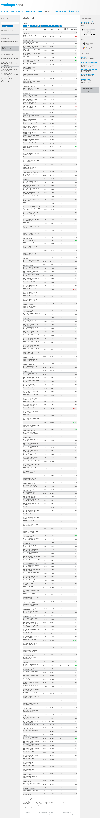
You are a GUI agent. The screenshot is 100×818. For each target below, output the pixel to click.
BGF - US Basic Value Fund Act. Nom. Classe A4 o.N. (31, 370)
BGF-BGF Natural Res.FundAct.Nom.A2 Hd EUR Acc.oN (31, 482)
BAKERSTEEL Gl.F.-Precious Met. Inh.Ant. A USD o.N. (31, 54)
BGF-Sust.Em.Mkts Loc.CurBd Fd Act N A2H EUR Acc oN (31, 601)
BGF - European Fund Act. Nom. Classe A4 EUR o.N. (31, 264)
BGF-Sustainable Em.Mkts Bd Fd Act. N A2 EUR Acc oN (31, 626)
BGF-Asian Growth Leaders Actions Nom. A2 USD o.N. (30, 475)
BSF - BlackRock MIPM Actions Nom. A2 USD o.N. (30, 773)
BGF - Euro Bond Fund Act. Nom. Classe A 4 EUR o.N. (31, 234)
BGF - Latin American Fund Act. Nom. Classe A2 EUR (31, 328)
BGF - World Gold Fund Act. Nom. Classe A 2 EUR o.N (31, 422)
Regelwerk (34, 799)
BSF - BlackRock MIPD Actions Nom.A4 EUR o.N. (30, 759)
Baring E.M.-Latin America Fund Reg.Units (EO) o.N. (31, 89)
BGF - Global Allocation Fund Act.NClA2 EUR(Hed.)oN (30, 293)
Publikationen (5, 38)
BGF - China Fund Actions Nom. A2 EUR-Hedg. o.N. (31, 200)
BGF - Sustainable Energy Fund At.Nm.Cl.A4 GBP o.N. (31, 346)
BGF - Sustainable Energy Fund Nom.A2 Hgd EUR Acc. (31, 349)
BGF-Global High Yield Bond (30, 563)
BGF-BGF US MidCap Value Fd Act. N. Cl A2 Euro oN (30, 493)
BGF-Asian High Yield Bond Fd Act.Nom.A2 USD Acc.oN (30, 479)
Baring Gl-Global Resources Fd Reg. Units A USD (30, 96)
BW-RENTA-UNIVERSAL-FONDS (31, 790)
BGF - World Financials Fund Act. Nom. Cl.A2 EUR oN (31, 415)
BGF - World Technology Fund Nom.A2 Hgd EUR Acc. (30, 468)
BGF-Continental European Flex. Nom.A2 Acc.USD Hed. (31, 504)
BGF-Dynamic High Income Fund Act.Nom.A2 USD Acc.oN (31, 511)
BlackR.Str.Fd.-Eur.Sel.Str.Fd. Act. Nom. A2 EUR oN (31, 693)
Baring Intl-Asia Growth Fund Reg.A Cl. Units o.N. (30, 107)
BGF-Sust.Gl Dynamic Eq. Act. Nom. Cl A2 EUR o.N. (30, 608)
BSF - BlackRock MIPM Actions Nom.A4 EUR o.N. (30, 780)
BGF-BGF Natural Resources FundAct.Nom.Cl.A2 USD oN (30, 486)
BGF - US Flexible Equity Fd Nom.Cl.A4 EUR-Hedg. (30, 388)
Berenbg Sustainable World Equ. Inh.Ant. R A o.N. (31, 161)
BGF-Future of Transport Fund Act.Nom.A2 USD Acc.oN (30, 553)
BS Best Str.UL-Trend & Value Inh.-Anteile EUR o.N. (30, 738)
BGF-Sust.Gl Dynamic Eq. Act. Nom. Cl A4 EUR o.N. (30, 616)
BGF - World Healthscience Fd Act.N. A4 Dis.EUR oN (30, 440)
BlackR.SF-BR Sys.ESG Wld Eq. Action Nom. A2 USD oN (31, 690)
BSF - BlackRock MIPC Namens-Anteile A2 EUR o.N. (31, 742)
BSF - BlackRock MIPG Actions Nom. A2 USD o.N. (30, 763)
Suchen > (7, 26)
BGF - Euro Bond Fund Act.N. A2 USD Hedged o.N (31, 237)
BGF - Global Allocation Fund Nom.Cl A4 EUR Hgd (30, 303)
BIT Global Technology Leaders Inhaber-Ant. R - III (30, 669)
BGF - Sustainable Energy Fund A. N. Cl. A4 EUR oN (31, 335)
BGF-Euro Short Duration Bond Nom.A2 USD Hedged (30, 532)
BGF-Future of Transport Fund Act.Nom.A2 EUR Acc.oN (30, 550)
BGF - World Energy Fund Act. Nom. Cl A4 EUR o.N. (30, 408)
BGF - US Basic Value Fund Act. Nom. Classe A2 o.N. (31, 367)
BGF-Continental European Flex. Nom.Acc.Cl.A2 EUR (31, 507)
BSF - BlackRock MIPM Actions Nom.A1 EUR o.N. (30, 777)
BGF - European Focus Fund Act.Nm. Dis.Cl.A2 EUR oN (30, 250)
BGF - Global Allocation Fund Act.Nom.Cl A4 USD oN (30, 300)
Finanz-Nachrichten (7, 54)
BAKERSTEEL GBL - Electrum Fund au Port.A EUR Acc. (30, 47)
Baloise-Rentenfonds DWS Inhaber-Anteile (29, 71)
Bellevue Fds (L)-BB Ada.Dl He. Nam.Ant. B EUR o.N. (30, 133)
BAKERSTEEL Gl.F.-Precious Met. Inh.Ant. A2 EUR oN (31, 57)
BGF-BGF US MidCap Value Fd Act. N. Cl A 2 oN (30, 489)
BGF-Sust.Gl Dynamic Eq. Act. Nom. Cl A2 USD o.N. (30, 612)
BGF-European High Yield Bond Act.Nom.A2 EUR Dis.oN (31, 539)
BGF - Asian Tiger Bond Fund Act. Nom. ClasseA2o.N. (31, 189)
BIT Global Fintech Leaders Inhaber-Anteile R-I (29, 658)
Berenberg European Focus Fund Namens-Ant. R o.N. (31, 150)
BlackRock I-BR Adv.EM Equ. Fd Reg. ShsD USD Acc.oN (31, 700)
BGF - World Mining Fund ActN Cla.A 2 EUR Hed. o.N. (30, 458)
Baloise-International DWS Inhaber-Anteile (29, 68)
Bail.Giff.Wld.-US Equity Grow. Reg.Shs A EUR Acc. (30, 43)
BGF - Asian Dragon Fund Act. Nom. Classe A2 (30, 178)
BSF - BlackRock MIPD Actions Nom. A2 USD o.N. (30, 752)
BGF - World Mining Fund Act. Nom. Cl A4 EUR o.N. (30, 451)
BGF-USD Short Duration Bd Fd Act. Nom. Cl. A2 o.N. (31, 647)
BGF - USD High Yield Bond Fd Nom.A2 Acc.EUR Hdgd (30, 399)
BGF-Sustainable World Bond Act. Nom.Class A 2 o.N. (31, 630)
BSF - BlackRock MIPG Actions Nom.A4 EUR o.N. (30, 770)
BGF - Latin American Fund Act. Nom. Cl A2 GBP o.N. (31, 325)
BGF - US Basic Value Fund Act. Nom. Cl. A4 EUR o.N (31, 363)
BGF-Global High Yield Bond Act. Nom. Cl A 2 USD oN (31, 566)
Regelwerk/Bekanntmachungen (45, 812)
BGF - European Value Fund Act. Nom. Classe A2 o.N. (31, 275)
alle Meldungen (4, 83)
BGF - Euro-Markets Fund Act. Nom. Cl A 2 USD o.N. (30, 243)
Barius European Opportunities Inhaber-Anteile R (30, 123)
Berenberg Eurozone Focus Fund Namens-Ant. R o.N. (31, 157)
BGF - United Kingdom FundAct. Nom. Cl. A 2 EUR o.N (31, 356)
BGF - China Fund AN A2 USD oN (31, 206)
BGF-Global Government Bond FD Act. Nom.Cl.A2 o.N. (31, 557)
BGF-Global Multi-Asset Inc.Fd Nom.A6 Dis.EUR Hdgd (30, 580)
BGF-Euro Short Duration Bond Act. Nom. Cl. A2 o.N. (30, 528)
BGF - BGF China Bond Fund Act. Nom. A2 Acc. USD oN (31, 193)
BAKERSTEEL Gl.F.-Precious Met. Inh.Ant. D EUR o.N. (31, 61)
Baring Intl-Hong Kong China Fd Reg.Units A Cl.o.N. (31, 116)
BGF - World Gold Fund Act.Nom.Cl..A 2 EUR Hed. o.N (30, 433)
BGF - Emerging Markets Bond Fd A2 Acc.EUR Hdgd (31, 209)
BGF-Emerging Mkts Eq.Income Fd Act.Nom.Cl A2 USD (31, 521)
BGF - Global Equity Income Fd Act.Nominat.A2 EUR (30, 310)
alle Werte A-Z (5, 33)
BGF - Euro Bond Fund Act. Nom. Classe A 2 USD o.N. (31, 230)
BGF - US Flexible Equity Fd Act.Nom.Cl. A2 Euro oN (30, 385)
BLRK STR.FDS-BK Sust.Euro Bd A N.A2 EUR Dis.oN (31, 718)
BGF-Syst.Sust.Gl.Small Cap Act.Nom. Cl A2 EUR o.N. (30, 644)
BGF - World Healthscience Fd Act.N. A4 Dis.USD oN (30, 444)
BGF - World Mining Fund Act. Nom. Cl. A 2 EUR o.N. (30, 454)
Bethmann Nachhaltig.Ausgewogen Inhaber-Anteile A (30, 171)
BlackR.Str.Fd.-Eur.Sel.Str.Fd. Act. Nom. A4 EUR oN (31, 697)
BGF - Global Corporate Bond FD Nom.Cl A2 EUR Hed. (31, 307)
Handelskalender (67, 812)
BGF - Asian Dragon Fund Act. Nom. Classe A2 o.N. (30, 182)
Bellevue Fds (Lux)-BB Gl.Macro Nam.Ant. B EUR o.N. (31, 136)
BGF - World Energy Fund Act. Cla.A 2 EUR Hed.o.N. (30, 405)
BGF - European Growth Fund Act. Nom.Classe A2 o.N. (31, 268)
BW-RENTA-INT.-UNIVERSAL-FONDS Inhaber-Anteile (30, 787)
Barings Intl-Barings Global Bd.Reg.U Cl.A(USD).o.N (29, 120)
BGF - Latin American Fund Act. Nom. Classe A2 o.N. (31, 332)
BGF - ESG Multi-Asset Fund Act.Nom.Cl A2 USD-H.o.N (30, 223)
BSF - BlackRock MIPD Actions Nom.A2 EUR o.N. (30, 756)
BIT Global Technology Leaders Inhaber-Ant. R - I (30, 665)
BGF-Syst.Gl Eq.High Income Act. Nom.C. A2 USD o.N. (31, 637)
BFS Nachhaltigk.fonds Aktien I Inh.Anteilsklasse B (30, 175)
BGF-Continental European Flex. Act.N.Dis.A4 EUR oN (31, 500)
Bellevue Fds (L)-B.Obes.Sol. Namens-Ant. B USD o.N (30, 127)
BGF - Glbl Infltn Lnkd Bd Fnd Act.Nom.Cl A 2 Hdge (30, 282)
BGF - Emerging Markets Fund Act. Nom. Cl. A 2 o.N (30, 216)
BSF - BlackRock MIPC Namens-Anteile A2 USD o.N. (31, 745)
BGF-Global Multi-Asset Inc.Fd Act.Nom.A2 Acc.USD (30, 577)
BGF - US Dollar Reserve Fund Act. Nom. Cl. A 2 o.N (30, 374)
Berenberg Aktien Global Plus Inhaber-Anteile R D (30, 143)
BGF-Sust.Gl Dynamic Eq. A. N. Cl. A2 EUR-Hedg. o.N (31, 605)
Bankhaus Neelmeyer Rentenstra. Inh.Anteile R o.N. (31, 75)
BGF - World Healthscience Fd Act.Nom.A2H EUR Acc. (30, 447)
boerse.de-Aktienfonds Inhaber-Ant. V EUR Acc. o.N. (30, 727)
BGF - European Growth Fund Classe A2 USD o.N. (30, 272)
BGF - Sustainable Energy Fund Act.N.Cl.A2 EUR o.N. (31, 342)
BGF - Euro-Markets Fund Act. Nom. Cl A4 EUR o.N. (30, 247)
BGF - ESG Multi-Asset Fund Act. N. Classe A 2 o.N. (31, 220)
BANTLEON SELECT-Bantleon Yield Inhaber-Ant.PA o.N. (30, 85)
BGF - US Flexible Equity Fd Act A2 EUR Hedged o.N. (31, 378)
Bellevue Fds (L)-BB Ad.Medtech (31, 129)
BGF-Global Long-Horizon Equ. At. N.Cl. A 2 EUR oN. (31, 570)
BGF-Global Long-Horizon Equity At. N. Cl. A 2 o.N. (31, 573)
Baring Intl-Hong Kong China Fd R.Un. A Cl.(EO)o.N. (31, 113)
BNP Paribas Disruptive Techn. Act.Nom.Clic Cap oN (30, 722)
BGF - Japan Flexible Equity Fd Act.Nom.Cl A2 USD (30, 321)
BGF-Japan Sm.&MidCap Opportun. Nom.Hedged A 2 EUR (31, 587)
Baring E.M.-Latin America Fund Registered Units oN (31, 92)
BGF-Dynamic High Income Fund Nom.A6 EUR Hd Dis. (31, 518)
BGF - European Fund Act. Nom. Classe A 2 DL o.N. (31, 261)
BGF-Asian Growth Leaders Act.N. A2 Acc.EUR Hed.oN (31, 472)
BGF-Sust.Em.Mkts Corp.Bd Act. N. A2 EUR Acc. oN (31, 598)
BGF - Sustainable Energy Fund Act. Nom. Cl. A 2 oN (31, 339)
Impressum (28, 814)
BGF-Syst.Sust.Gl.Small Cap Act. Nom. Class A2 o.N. (31, 640)
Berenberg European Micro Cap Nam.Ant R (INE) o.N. (31, 154)
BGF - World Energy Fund (29, 401)
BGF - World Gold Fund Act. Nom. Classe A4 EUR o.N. (31, 426)
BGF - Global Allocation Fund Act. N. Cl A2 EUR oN (31, 286)
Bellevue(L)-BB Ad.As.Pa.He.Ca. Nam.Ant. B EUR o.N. (31, 140)
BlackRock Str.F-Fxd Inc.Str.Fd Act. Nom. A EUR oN (30, 704)
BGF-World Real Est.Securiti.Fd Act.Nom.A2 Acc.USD (31, 654)
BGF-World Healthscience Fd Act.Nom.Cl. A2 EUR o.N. (30, 651)
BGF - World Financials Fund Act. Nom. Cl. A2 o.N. (31, 412)
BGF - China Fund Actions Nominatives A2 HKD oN (29, 203)
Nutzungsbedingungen (45, 814)
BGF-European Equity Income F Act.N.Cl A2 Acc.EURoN (31, 535)
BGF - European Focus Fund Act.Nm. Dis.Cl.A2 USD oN (30, 254)
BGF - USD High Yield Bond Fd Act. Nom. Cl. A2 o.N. (30, 395)
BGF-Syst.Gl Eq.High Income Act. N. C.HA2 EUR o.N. (31, 633)
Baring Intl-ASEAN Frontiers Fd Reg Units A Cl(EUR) (30, 100)
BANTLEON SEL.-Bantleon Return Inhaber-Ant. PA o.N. (31, 82)
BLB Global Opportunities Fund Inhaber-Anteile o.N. (30, 711)
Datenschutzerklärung (67, 814)
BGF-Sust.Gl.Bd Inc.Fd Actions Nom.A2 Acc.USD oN (30, 619)
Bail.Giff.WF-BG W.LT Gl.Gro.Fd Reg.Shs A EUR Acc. (31, 39)
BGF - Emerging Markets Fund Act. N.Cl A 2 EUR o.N (30, 213)
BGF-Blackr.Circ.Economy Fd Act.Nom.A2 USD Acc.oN (30, 497)
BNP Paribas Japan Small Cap (30, 724)
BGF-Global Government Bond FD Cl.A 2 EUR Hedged (31, 560)
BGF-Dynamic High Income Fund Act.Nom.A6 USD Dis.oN (31, 514)
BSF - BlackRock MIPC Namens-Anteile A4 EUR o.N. (31, 749)
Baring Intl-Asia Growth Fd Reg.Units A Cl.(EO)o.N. (29, 103)
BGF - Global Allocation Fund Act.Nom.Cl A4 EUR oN (30, 296)
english (96, 2)
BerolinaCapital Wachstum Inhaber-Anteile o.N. (29, 168)
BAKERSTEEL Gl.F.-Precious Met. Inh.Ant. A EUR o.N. (31, 50)
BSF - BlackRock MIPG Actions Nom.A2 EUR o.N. (30, 766)
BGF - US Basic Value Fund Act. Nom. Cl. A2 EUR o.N (31, 360)
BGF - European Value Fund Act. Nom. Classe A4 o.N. (31, 279)
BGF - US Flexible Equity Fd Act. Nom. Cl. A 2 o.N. (31, 381)
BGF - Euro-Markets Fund (29, 240)
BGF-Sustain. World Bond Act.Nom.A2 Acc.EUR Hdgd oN (30, 623)
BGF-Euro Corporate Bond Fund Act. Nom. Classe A (31, 525)
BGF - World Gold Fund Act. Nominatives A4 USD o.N (30, 429)
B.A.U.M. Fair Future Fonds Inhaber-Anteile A (29, 36)
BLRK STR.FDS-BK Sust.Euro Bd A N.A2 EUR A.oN (31, 714)
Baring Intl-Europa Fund (29, 109)
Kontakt (28, 812)
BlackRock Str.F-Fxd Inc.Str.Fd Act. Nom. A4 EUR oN (30, 707)
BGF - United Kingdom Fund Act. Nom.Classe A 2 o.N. (31, 353)
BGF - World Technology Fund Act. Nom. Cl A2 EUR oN (31, 461)
